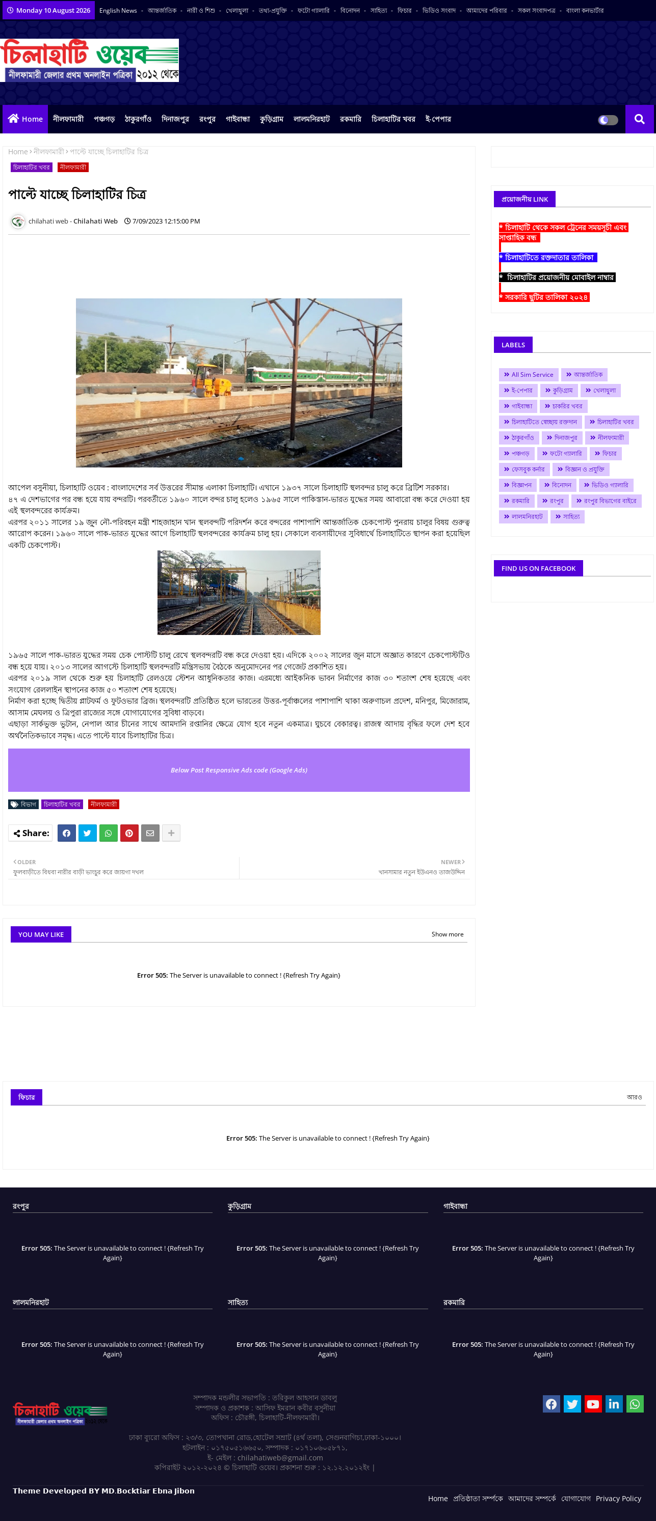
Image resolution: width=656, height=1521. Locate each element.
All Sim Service (533, 374)
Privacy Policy (618, 1498)
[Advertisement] (193, 265)
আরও (634, 1097)
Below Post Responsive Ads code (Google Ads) (239, 770)
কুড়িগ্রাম (271, 119)
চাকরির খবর (568, 406)
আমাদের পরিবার (487, 10)
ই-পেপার (438, 119)
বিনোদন (350, 10)
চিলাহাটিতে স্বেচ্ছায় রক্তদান (544, 422)
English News (119, 10)
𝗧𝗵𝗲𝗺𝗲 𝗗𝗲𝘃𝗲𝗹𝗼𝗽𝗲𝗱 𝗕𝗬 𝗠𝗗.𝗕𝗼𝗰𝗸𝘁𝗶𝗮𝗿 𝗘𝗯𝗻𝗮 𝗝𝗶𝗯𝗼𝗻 (104, 1491)
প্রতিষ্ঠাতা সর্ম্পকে (478, 1498)
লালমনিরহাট (312, 119)
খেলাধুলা (238, 10)
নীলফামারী (68, 119)
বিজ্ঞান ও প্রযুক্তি (585, 469)
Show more (448, 934)
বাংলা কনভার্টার (585, 10)
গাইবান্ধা (238, 119)
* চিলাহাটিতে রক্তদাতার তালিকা (548, 257)
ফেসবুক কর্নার (528, 469)
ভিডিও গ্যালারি (610, 485)
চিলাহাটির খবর (393, 119)
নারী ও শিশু (202, 10)
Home (32, 119)
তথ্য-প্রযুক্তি (273, 10)
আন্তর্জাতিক (163, 10)
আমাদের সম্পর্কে (532, 1498)
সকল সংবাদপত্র (537, 10)
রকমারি (350, 119)
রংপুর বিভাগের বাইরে (610, 500)
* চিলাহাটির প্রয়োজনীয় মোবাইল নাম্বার (557, 277)
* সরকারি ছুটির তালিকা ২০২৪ (544, 297)
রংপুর (207, 119)
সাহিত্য (379, 10)
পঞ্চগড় (104, 119)
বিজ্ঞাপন (522, 485)
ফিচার (405, 10)
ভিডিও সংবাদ (440, 10)
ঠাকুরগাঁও (138, 119)
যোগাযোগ (576, 1498)
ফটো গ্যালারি (314, 10)
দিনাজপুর (175, 119)
